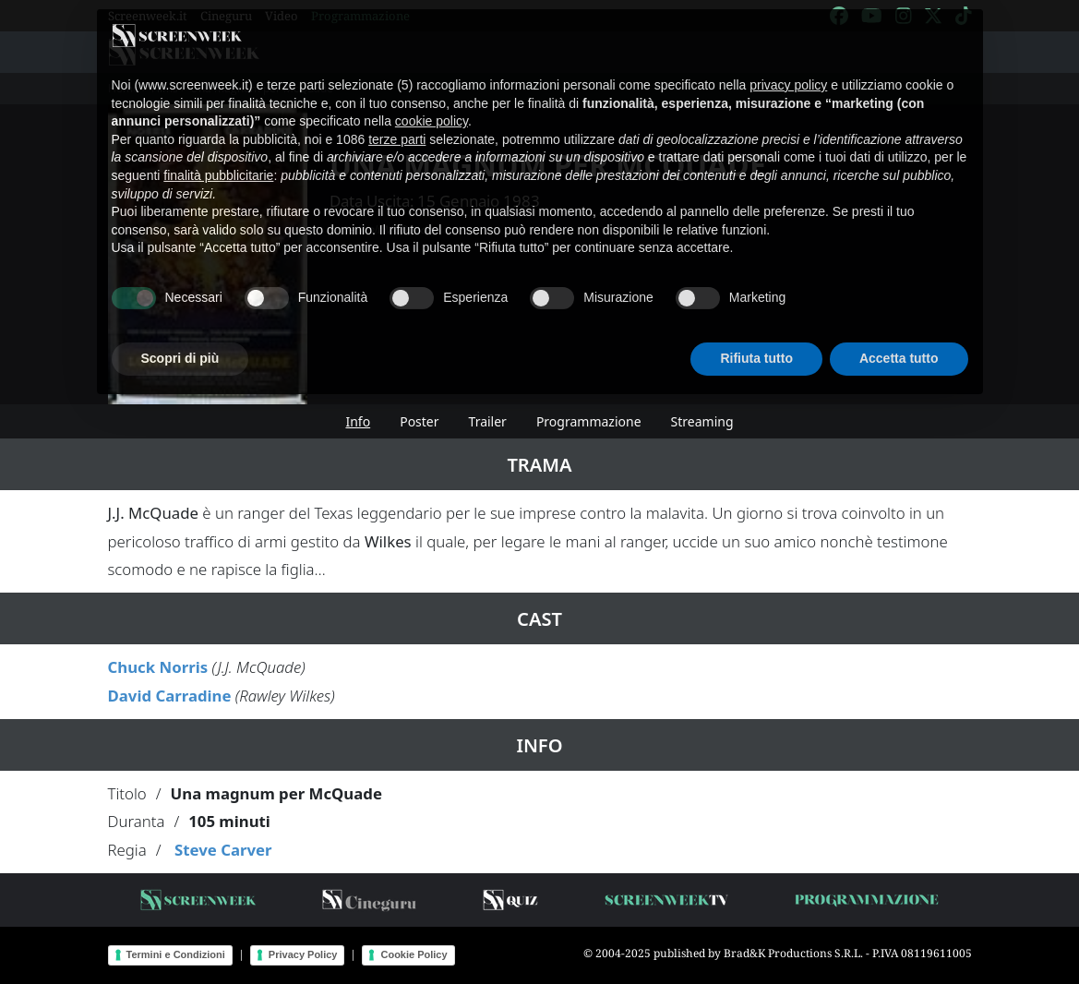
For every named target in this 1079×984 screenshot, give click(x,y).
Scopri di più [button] (180, 337)
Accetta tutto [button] (899, 337)
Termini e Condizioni (175, 954)
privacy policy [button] (788, 64)
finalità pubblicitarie (218, 155)
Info (357, 421)
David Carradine (170, 695)
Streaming (702, 421)
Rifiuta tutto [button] (756, 337)
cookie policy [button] (431, 100)
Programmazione (588, 421)
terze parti (397, 118)
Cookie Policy (413, 954)
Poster (419, 421)
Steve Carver (223, 849)
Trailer (488, 421)
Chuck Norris (158, 667)
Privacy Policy (303, 954)
